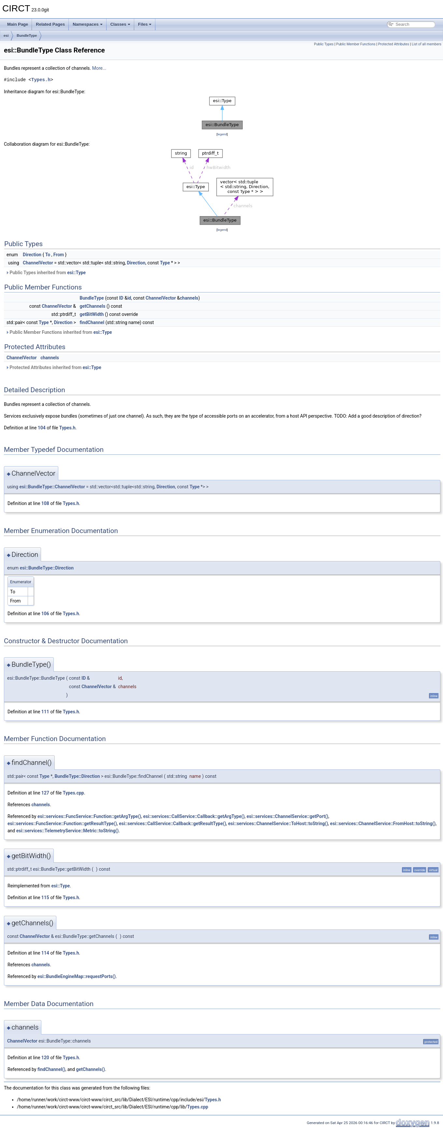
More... (99, 68)
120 (45, 1057)
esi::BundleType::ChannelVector (52, 486)
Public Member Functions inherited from (59, 332)
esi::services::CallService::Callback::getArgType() (193, 816)
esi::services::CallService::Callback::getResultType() (172, 823)
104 (42, 427)
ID (121, 298)
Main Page (17, 24)
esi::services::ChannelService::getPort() (287, 816)
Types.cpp (73, 792)
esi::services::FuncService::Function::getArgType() (89, 816)
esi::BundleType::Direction (47, 568)
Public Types (324, 44)
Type (165, 262)
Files (145, 24)
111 (45, 711)
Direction (32, 254)
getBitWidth (92, 314)
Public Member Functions (356, 44)
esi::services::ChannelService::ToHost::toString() (278, 823)
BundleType (27, 35)
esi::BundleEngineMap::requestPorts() (76, 976)
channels (189, 298)
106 (45, 613)
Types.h (40, 80)
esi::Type (76, 272)
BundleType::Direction (77, 776)
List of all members (426, 44)
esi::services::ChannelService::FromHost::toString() (383, 823)
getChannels (93, 306)
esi (6, 35)
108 (45, 503)
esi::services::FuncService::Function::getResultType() (62, 823)
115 (45, 897)
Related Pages (50, 24)
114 (45, 953)
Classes (120, 24)
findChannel (92, 322)
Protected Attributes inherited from (53, 367)
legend (222, 134)
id (129, 298)
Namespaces (88, 24)
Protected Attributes (393, 44)
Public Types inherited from (46, 272)
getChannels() (90, 1069)
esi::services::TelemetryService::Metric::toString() (67, 830)
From (58, 254)
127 (45, 792)
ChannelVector (38, 262)
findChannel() (51, 1069)
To (47, 254)
